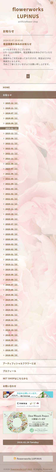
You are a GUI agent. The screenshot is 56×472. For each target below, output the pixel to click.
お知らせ (7, 94)
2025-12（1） (11, 103)
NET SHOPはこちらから (15, 378)
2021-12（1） (11, 153)
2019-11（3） (11, 264)
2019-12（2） (11, 259)
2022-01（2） (11, 148)
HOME (6, 87)
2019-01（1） (11, 314)
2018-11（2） (11, 325)
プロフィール (9, 370)
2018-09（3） (11, 335)
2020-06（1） (11, 229)
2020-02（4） (11, 249)
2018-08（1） (11, 340)
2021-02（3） (11, 193)
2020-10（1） (11, 214)
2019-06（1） (11, 289)
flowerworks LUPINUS (28, 13)
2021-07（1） (11, 168)
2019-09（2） (11, 274)
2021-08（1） (11, 163)
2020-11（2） (11, 209)
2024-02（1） (11, 128)
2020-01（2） (11, 254)
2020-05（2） (11, 234)
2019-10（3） (11, 269)
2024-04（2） (11, 123)
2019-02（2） (11, 309)
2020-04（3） (11, 239)
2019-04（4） (11, 299)
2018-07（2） (11, 345)
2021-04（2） (11, 183)
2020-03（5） (11, 244)
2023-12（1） (11, 133)
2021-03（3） (11, 188)
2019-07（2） (11, 284)
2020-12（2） (11, 204)
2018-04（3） (11, 355)
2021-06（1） (11, 173)
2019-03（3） (11, 304)
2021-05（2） (11, 178)
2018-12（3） (11, 320)
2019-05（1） (11, 294)
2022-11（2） (11, 143)
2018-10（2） (11, 330)
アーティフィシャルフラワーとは (19, 363)
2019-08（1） (11, 279)
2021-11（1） (11, 158)
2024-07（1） (11, 113)
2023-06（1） (11, 138)
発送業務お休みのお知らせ (17, 44)
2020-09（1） (11, 219)
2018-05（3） (11, 350)
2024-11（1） (11, 108)
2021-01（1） (11, 199)
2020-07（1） (11, 224)
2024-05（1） (11, 118)
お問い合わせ (9, 386)
